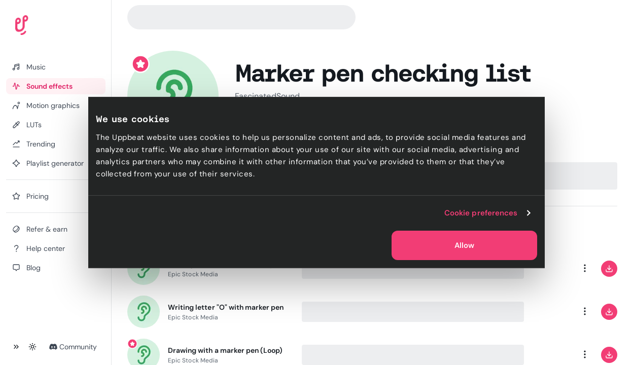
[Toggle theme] (32, 347)
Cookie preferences (481, 213)
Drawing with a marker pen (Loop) (225, 350)
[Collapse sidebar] (16, 347)
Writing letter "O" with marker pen (226, 307)
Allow (464, 245)
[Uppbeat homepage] (50, 27)
